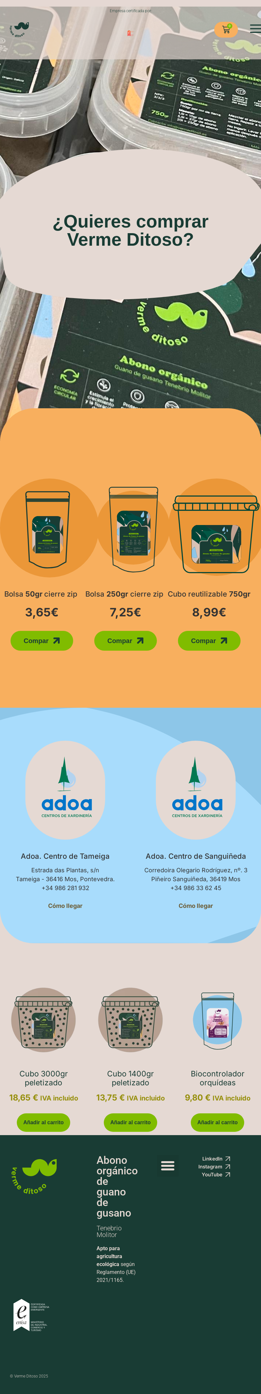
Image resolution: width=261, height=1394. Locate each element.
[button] (168, 1166)
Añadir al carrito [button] (43, 1122)
